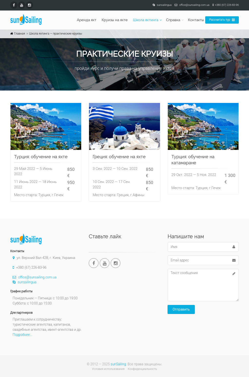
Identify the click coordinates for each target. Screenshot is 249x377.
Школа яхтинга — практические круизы (55, 33)
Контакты (196, 20)
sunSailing (118, 364)
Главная (19, 33)
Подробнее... (22, 335)
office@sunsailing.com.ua (33, 277)
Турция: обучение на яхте (41, 156)
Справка (173, 20)
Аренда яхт (86, 20)
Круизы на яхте (115, 20)
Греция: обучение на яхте (119, 156)
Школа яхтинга (145, 20)
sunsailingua (23, 282)
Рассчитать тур (222, 19)
